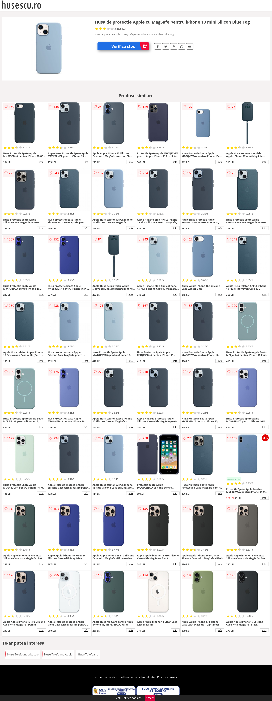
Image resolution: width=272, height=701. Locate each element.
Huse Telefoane (88, 654)
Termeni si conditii (105, 677)
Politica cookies (167, 677)
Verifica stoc (130, 46)
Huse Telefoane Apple (58, 654)
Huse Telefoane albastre (23, 654)
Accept (150, 698)
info (41, 161)
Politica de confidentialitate (137, 677)
